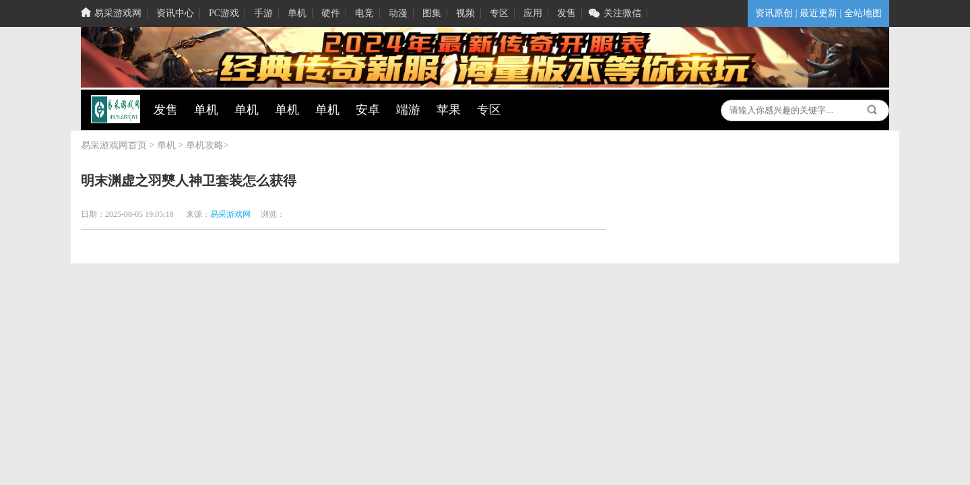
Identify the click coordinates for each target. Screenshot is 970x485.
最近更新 (818, 13)
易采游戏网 (104, 145)
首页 (137, 145)
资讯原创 (774, 13)
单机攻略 (205, 145)
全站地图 (863, 13)
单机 (166, 145)
